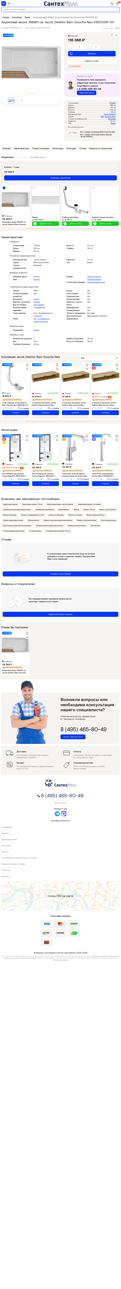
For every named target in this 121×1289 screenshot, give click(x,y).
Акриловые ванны (10, 504)
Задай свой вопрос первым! (60, 614)
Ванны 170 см (89, 510)
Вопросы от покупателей (100, 148)
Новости (5, 870)
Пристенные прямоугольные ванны (17, 526)
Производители (9, 839)
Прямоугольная (94, 276)
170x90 (112, 103)
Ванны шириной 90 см (95, 515)
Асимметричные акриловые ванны (17, 510)
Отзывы (82, 148)
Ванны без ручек (9, 515)
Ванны (76, 510)
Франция (112, 119)
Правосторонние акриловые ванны (58, 520)
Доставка (6, 845)
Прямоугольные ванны (77, 526)
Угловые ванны (35, 531)
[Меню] (3, 3)
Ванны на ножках (75, 515)
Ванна (113, 123)
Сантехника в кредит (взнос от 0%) (18, 858)
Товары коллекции (40, 148)
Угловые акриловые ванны (13, 531)
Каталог (5, 833)
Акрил (36, 299)
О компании (7, 827)
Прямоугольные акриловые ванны (49, 526)
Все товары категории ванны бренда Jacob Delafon (96, 136)
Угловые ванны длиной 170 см (58, 531)
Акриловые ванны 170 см (32, 504)
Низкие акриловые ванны (13, 520)
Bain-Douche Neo (108, 117)
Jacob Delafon (109, 114)
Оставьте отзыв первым (60, 574)
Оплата (4, 851)
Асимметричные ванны (45, 510)
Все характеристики (76, 127)
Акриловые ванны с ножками (89, 504)
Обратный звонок (86, 93)
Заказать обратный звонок (73, 737)
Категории (71, 148)
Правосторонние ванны (86, 520)
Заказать (82, 53)
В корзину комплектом (60, 178)
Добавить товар (42, 223)
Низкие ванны (33, 520)
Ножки (37, 330)
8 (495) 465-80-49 (89, 89)
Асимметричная (94, 279)
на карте (67, 896)
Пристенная (39, 305)
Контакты (6, 876)
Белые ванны (64, 510)
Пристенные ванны (108, 520)
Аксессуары (57, 148)
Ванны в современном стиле (32, 515)
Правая (37, 302)
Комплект (7, 148)
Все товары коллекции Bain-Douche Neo (97, 132)
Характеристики (21, 148)
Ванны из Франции (56, 515)
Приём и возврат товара (13, 864)
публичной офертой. (60, 960)
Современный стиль (96, 282)
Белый (37, 279)
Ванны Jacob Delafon (107, 510)
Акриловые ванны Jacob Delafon (60, 504)
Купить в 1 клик (91, 61)
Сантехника (95, 526)
